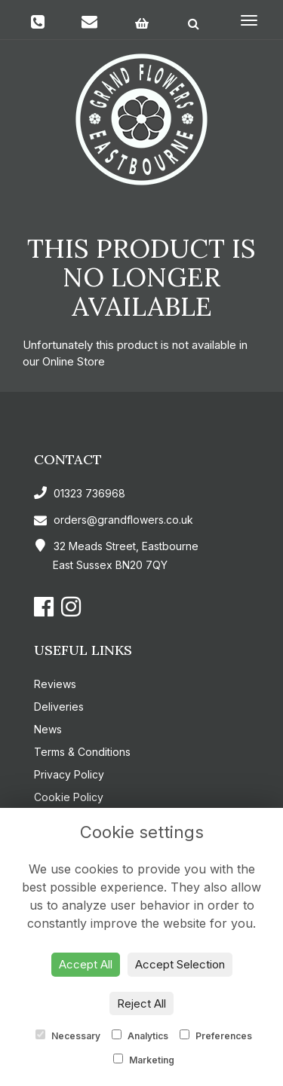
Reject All (141, 1003)
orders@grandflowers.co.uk (113, 519)
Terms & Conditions (82, 751)
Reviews (55, 684)
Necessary (67, 1035)
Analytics (140, 1035)
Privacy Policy (69, 774)
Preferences (216, 1035)
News (48, 729)
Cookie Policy (68, 797)
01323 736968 (79, 493)
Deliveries (59, 706)
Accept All (85, 964)
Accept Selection (180, 964)
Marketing (143, 1060)
